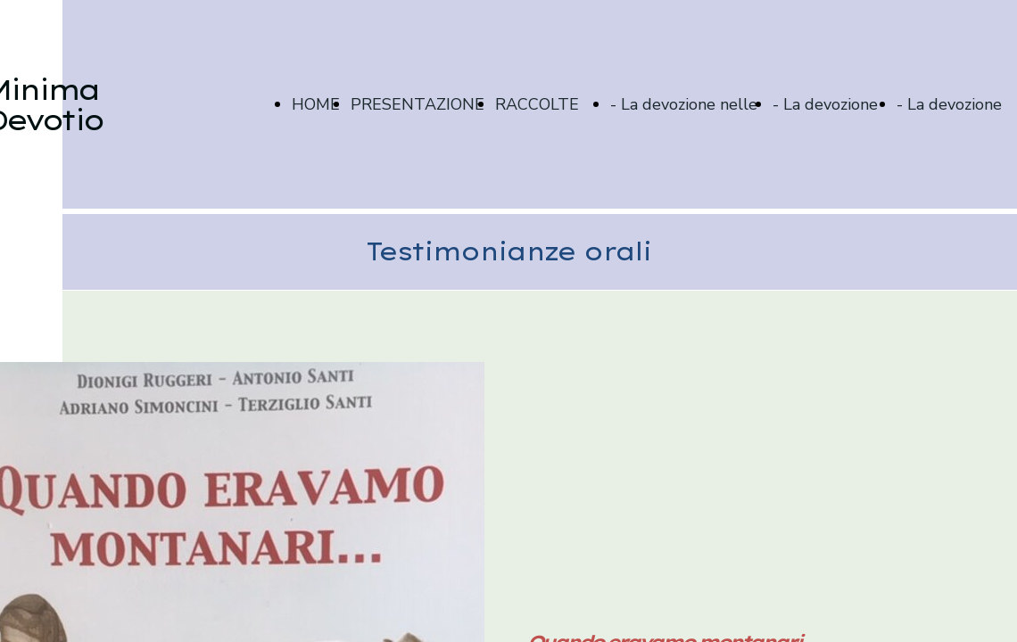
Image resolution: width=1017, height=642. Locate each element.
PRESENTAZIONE (417, 104)
